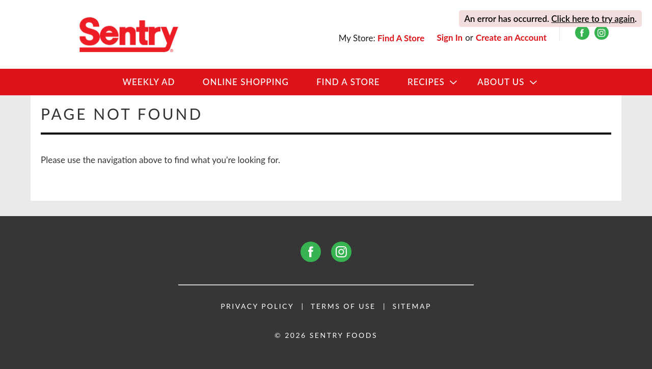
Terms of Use (343, 306)
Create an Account (511, 37)
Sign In (450, 37)
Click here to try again (593, 18)
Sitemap (412, 306)
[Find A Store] (401, 38)
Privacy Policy (257, 306)
